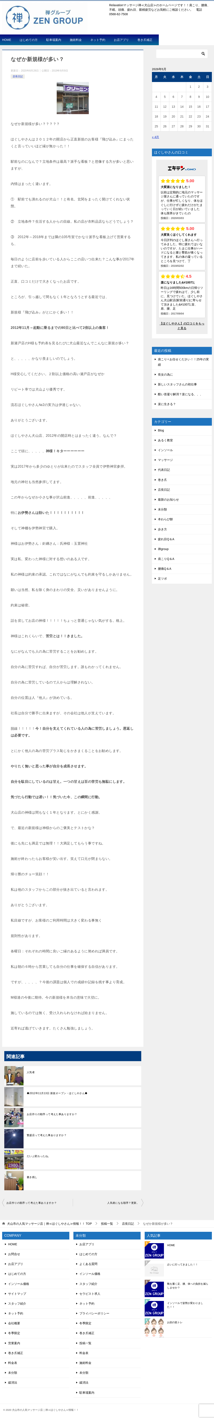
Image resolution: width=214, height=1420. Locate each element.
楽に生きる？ (167, 404)
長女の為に (165, 374)
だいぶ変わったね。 (39, 1156)
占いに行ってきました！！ (182, 1264)
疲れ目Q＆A (166, 539)
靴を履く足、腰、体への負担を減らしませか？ (187, 1285)
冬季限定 (14, 1333)
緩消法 (12, 1382)
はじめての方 (29, 40)
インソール (165, 450)
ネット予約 (97, 40)
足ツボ (162, 578)
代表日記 (164, 469)
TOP (49, 1223)
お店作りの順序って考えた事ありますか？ (52, 1114)
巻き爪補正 (144, 40)
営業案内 (14, 1343)
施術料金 (76, 40)
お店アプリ (121, 40)
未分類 (162, 509)
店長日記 (18, 76)
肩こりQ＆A (166, 559)
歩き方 (162, 529)
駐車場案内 (53, 40)
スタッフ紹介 (17, 1303)
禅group (163, 549)
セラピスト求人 (89, 1293)
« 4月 (155, 137)
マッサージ (165, 460)
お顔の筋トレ (175, 1322)
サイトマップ (17, 1293)
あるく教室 (165, 440)
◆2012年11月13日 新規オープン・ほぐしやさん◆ (57, 1093)
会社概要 (14, 1323)
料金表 (12, 1363)
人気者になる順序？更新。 (123, 1202)
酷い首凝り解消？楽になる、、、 (180, 394)
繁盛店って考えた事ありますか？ (47, 1135)
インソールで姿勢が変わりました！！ (185, 1305)
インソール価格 (18, 1284)
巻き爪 (162, 480)
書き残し (32, 1177)
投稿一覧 (85, 1343)
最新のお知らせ (168, 499)
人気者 (31, 1072)
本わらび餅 (165, 519)
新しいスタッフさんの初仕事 (177, 384)
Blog (161, 430)
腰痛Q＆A (164, 568)
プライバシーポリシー (94, 1313)
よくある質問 (88, 1264)
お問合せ (14, 1254)
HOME (6, 40)
